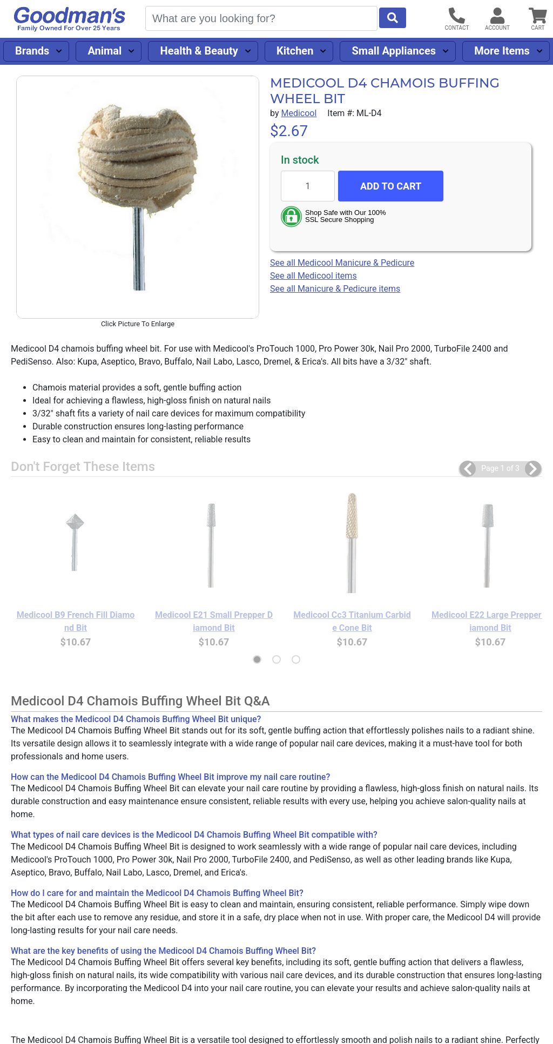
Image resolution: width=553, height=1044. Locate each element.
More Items (502, 50)
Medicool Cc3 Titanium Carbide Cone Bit (351, 621)
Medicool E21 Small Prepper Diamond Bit (214, 621)
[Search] (261, 18)
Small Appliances (394, 50)
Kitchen (294, 50)
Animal (104, 50)
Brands (32, 50)
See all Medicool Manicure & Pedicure (342, 263)
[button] (468, 469)
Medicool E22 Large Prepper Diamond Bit (490, 621)
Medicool (298, 113)
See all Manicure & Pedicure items (335, 289)
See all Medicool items (313, 276)
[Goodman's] (69, 19)
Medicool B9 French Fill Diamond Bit (76, 621)
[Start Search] (392, 18)
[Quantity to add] (308, 186)
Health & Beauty (199, 50)
